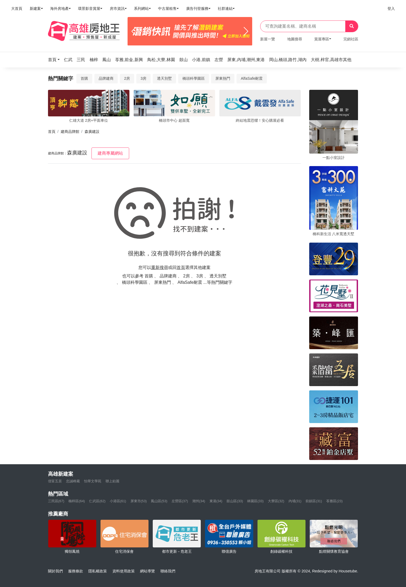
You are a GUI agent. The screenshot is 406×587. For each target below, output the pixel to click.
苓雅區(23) (334, 501)
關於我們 (55, 571)
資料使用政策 (123, 571)
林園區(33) (255, 501)
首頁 (51, 131)
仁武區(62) (97, 501)
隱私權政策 (97, 571)
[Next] (246, 31)
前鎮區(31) (313, 501)
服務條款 (75, 571)
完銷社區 (350, 39)
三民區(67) (56, 501)
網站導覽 (147, 571)
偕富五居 (55, 481)
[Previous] (133, 31)
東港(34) (215, 501)
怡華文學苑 (92, 481)
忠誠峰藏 (73, 481)
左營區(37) (180, 501)
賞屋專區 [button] (321, 39)
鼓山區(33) (234, 501)
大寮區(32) (276, 501)
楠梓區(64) (76, 501)
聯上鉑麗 (112, 481)
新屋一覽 (267, 39)
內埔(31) (295, 501)
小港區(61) (118, 501)
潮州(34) (198, 501)
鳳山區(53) (159, 501)
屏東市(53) (138, 501)
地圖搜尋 (294, 39)
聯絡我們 (167, 571)
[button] (55, 59)
